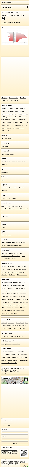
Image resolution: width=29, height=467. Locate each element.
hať (6, 235)
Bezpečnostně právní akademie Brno (11, 245)
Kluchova (11, 2)
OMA (6, 2)
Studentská (4, 275)
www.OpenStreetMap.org (19, 461)
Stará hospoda (5, 154)
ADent (3, 206)
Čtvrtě (12, 269)
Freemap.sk (19, 92)
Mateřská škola (21, 242)
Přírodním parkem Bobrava (13, 344)
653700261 (3, 369)
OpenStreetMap (12, 92)
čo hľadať (4, 436)
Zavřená (3, 328)
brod (2, 235)
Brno (7, 100)
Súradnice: (4, 23)
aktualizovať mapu (9, 368)
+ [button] (3, 59)
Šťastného (11, 323)
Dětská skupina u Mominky (8, 242)
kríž (2, 219)
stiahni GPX (4, 371)
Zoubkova (22, 328)
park (2, 180)
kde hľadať (4, 429)
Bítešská (24, 325)
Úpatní (11, 325)
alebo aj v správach (7, 425)
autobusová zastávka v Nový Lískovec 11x (12, 351)
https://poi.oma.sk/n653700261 (7, 93)
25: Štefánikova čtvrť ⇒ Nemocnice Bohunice (13, 282)
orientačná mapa (5, 161)
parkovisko (4, 198)
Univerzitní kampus (17, 272)
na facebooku (12, 448)
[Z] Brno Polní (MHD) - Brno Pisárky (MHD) (12, 336)
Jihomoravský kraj (13, 98)
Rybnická (5, 15)
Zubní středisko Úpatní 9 (21, 208)
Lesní (2, 269)
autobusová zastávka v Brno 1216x (10, 354)
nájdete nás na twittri (7, 420)
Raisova (21, 187)
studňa (14, 161)
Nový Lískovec (14, 100)
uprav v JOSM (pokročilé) (19, 368)
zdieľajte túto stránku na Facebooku (10, 449)
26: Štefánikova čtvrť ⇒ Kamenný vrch (18, 302)
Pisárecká (4, 323)
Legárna (10, 138)
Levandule (4, 146)
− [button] (3, 62)
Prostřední (17, 325)
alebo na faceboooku (7, 423)
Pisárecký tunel (20, 323)
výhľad (3, 227)
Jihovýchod (4, 98)
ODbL (18, 462)
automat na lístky (6, 187)
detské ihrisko (5, 172)
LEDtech (3, 138)
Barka (12, 154)
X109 (2, 344)
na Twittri (15, 450)
